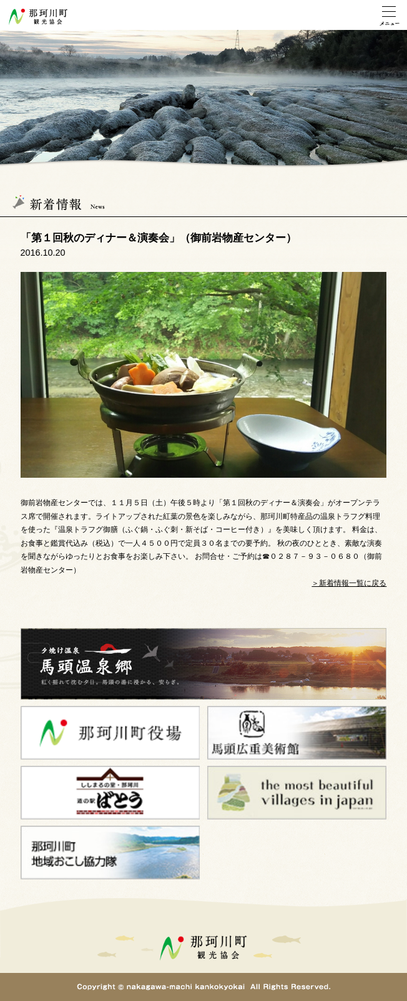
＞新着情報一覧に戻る (348, 583)
